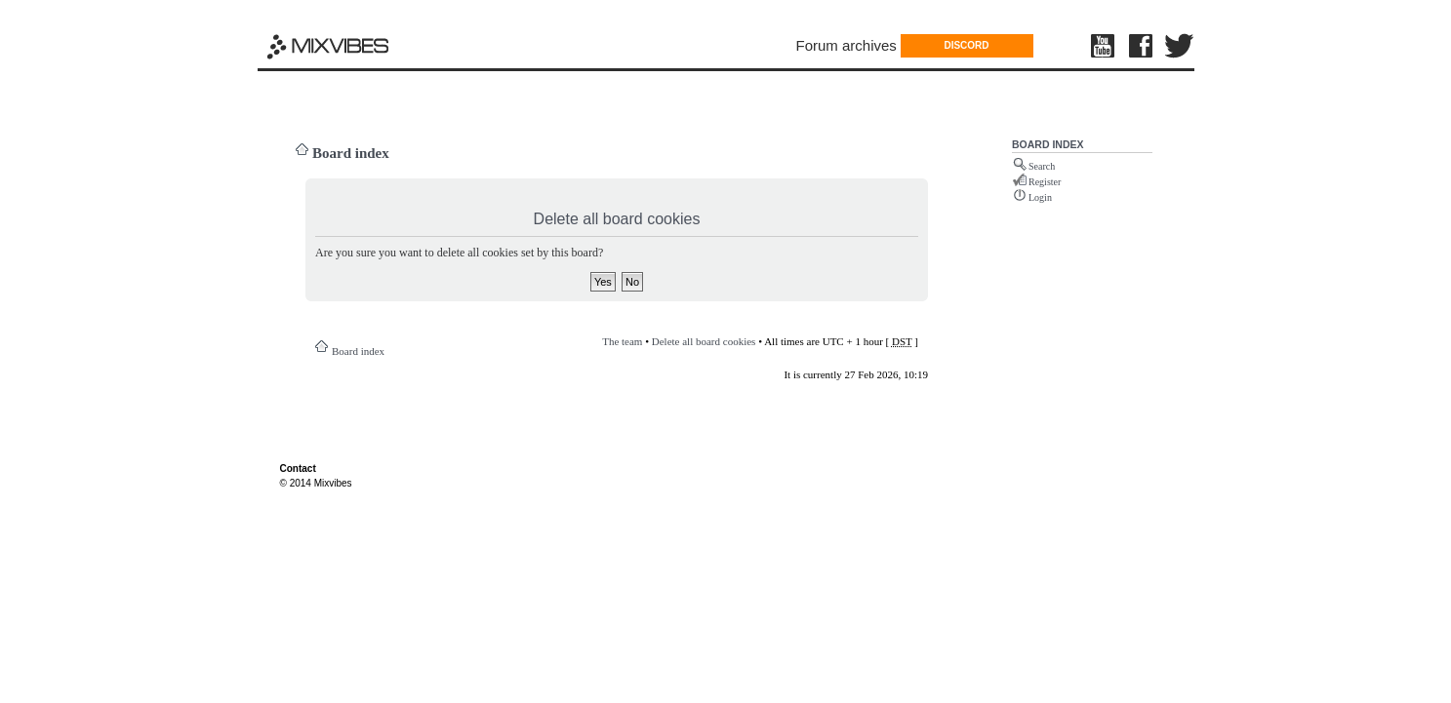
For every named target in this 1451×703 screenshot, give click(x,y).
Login (1040, 197)
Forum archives (846, 45)
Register (1044, 181)
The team (622, 341)
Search (1041, 166)
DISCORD (966, 45)
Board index (350, 153)
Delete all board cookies (704, 341)
